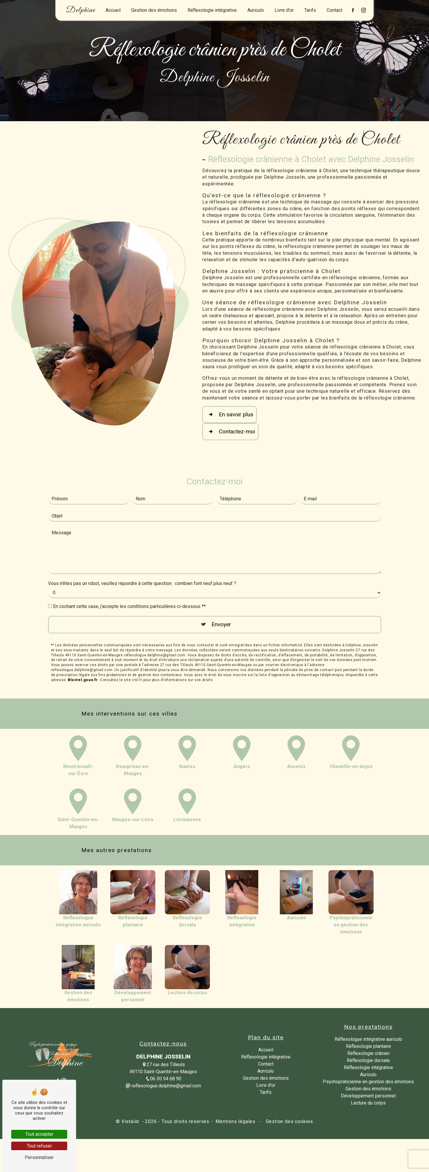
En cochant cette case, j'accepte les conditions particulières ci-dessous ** (129, 578)
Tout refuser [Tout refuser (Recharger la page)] (39, 1146)
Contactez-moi (230, 432)
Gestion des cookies (288, 1121)
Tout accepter (39, 1134)
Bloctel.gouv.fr (83, 652)
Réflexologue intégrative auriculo (368, 1039)
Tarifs (310, 10)
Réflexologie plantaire (368, 1046)
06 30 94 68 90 (163, 1078)
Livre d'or (284, 10)
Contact (334, 10)
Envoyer (221, 596)
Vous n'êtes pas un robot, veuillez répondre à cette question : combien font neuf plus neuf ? (142, 555)
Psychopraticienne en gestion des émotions (368, 1081)
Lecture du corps (368, 1103)
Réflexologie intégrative (212, 10)
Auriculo (255, 10)
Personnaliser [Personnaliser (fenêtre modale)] (39, 1157)
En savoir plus (229, 415)
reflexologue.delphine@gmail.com (163, 1086)
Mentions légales (235, 1121)
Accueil (113, 10)
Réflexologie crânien (368, 1053)
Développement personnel (368, 1096)
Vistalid (130, 1121)
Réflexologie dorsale (368, 1060)
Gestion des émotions (154, 10)
